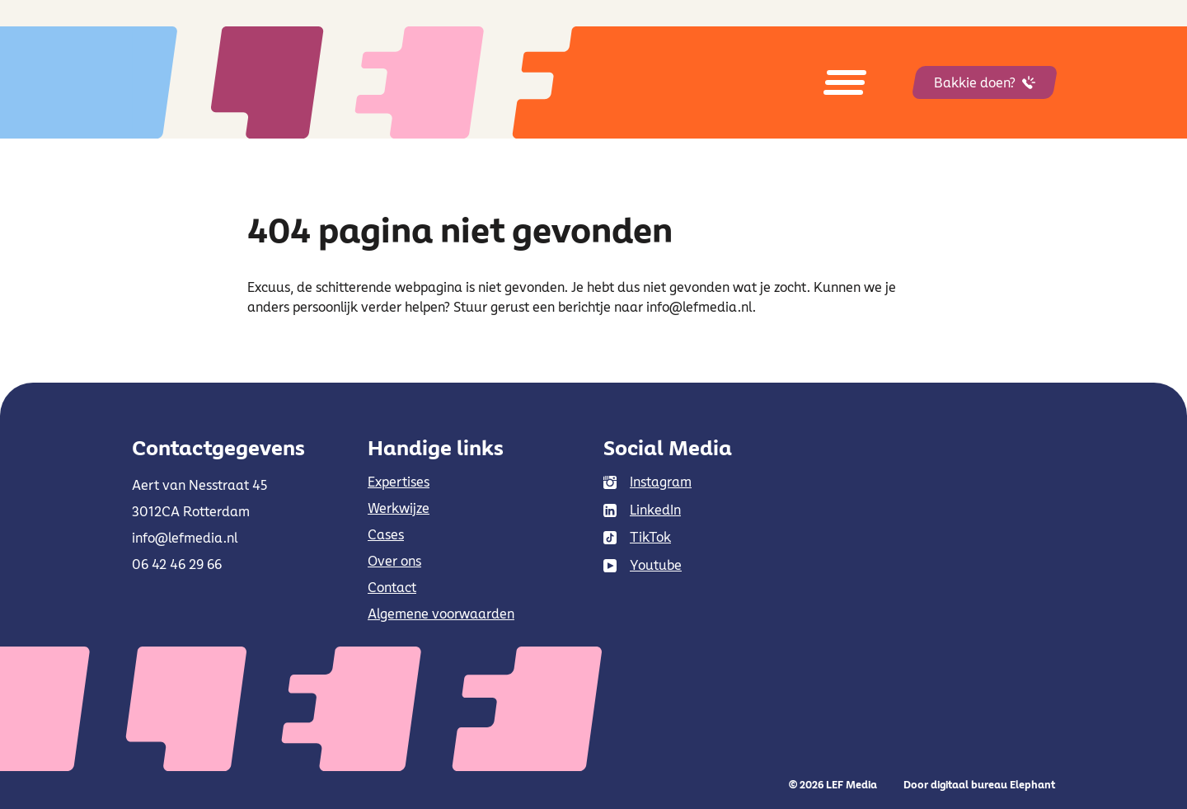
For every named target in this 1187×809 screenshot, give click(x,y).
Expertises (398, 481)
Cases (386, 534)
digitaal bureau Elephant (993, 784)
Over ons (394, 561)
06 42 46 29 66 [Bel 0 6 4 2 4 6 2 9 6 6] (177, 564)
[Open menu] (845, 82)
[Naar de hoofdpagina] (395, 82)
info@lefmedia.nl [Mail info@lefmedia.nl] (184, 537)
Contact (392, 587)
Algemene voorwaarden (441, 613)
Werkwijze (398, 508)
